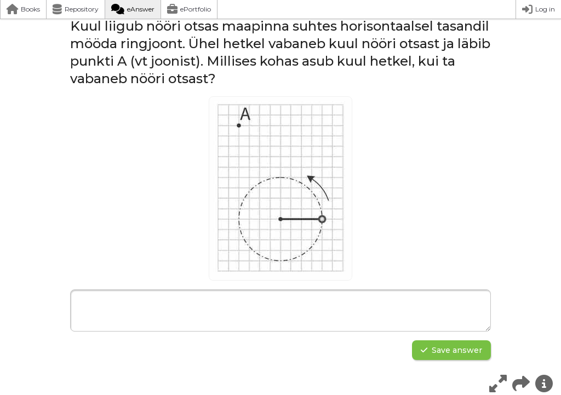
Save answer (451, 350)
